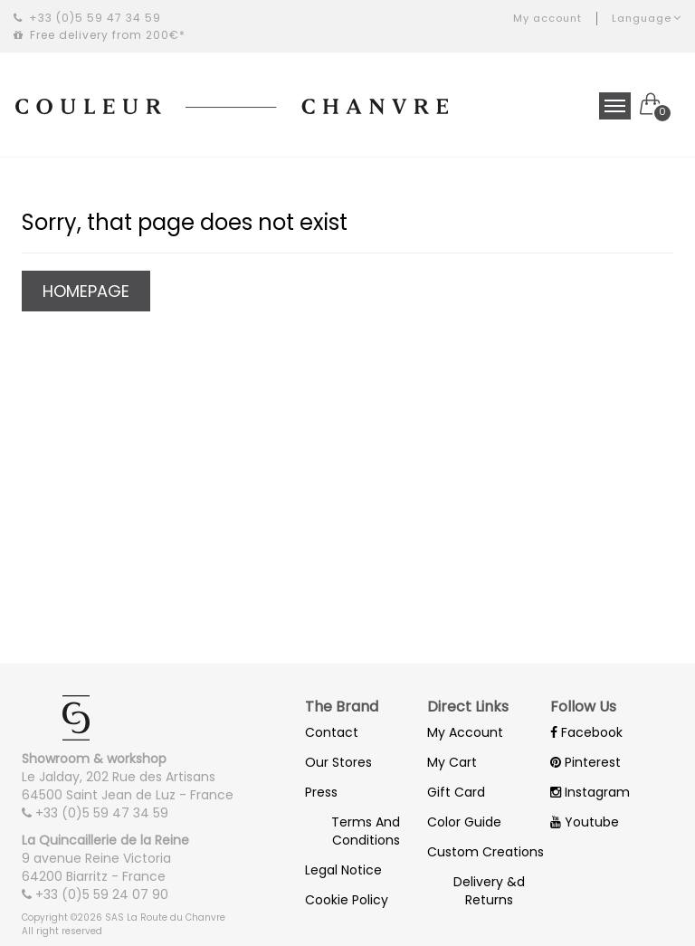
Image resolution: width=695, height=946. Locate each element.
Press (321, 792)
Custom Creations (485, 852)
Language (646, 18)
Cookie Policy (346, 900)
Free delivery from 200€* (100, 35)
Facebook (586, 732)
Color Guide (464, 822)
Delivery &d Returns (489, 891)
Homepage (86, 291)
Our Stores (338, 762)
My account (547, 18)
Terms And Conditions (365, 831)
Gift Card (456, 792)
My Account (465, 732)
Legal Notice (343, 870)
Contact (331, 732)
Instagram (590, 792)
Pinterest (585, 762)
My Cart (452, 762)
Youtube (584, 822)
